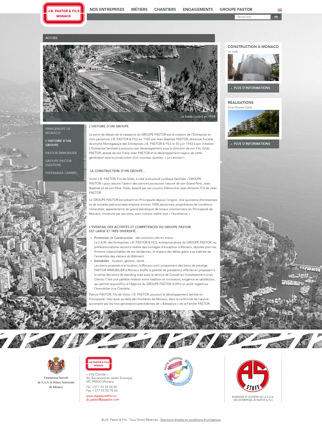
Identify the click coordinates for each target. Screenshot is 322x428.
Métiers (139, 10)
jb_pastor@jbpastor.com (102, 400)
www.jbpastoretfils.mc (101, 396)
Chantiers (165, 10)
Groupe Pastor (236, 10)
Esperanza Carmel (61, 173)
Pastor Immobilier (61, 153)
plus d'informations (252, 88)
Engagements (198, 10)
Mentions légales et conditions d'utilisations (190, 420)
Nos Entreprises (107, 10)
